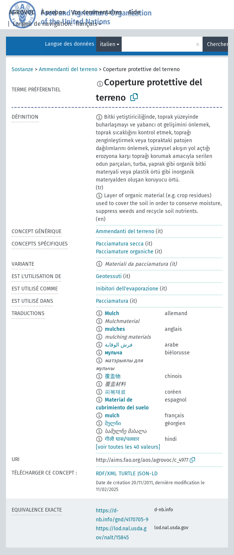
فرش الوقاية (119, 345)
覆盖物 (113, 376)
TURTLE (127, 473)
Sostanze (22, 69)
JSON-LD (147, 473)
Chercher (217, 44)
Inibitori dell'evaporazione (127, 289)
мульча (113, 353)
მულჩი (113, 423)
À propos (53, 12)
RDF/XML (106, 473)
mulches (115, 329)
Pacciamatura (112, 301)
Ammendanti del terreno (68, 69)
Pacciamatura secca (120, 244)
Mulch (112, 313)
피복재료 (115, 392)
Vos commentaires (96, 12)
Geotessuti (109, 276)
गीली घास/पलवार (122, 439)
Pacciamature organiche (125, 251)
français (86, 23)
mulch (112, 415)
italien (107, 44)
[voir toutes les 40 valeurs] (128, 447)
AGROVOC (22, 12)
